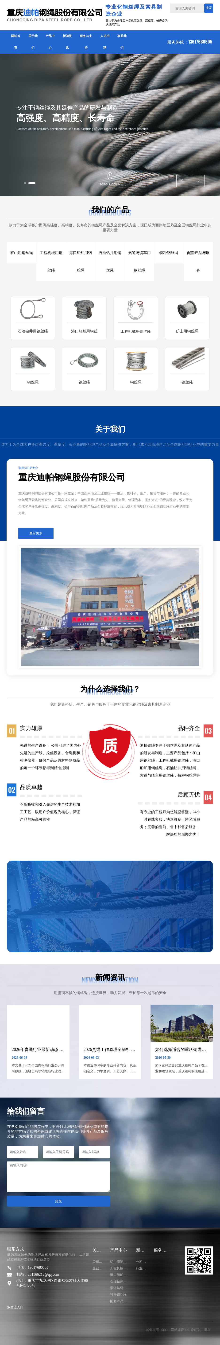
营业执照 (152, 1330)
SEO (164, 1330)
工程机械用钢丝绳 (136, 331)
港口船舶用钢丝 (84, 331)
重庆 (207, 1330)
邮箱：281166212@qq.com (37, 1274)
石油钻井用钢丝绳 (33, 331)
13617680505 (200, 42)
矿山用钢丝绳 (187, 331)
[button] (25, 183)
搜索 (208, 8)
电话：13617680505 (32, 1267)
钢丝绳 (33, 382)
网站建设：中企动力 (186, 1330)
